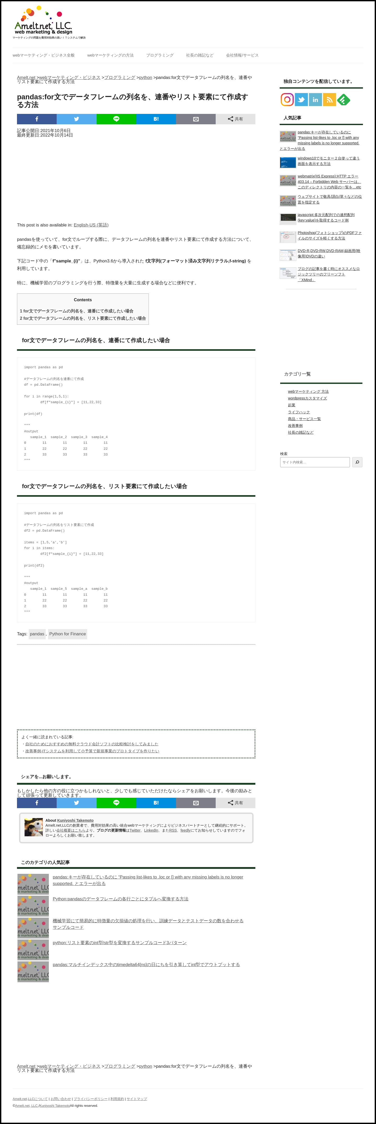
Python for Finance (67, 633)
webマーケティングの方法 (110, 55)
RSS (173, 830)
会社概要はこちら (71, 830)
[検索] (357, 462)
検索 (283, 454)
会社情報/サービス (242, 55)
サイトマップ (137, 1099)
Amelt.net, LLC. (27, 1106)
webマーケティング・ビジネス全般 (44, 55)
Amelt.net (26, 77)
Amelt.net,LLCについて (30, 1099)
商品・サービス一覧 (304, 419)
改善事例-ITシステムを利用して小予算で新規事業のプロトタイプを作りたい (92, 751)
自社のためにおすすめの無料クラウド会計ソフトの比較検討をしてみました (91, 744)
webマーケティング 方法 (308, 391)
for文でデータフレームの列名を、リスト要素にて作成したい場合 (83, 318)
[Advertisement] (136, 178)
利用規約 (117, 1099)
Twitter (135, 830)
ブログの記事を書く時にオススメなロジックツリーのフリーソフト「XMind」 (329, 274)
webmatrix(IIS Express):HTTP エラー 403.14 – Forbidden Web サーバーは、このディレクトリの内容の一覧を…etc (329, 181)
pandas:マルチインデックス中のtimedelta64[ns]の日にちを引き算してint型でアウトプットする (146, 964)
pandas (37, 633)
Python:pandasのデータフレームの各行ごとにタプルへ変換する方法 (120, 898)
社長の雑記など (200, 55)
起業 (291, 405)
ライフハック (299, 412)
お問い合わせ (61, 1099)
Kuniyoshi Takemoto (75, 820)
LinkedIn (151, 830)
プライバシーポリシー (91, 1099)
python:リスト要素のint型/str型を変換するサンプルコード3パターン (120, 942)
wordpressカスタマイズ (307, 398)
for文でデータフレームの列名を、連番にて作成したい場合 (76, 311)
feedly (185, 830)
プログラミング (160, 55)
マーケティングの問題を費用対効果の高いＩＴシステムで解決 (49, 38)
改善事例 (295, 425)
